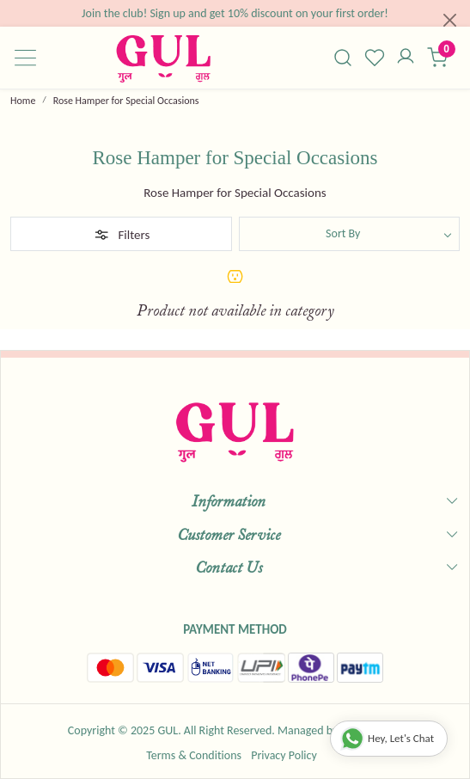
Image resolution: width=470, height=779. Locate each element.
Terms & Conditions (193, 755)
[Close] (450, 20)
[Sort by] (350, 234)
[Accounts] (406, 57)
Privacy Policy (284, 755)
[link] (342, 57)
